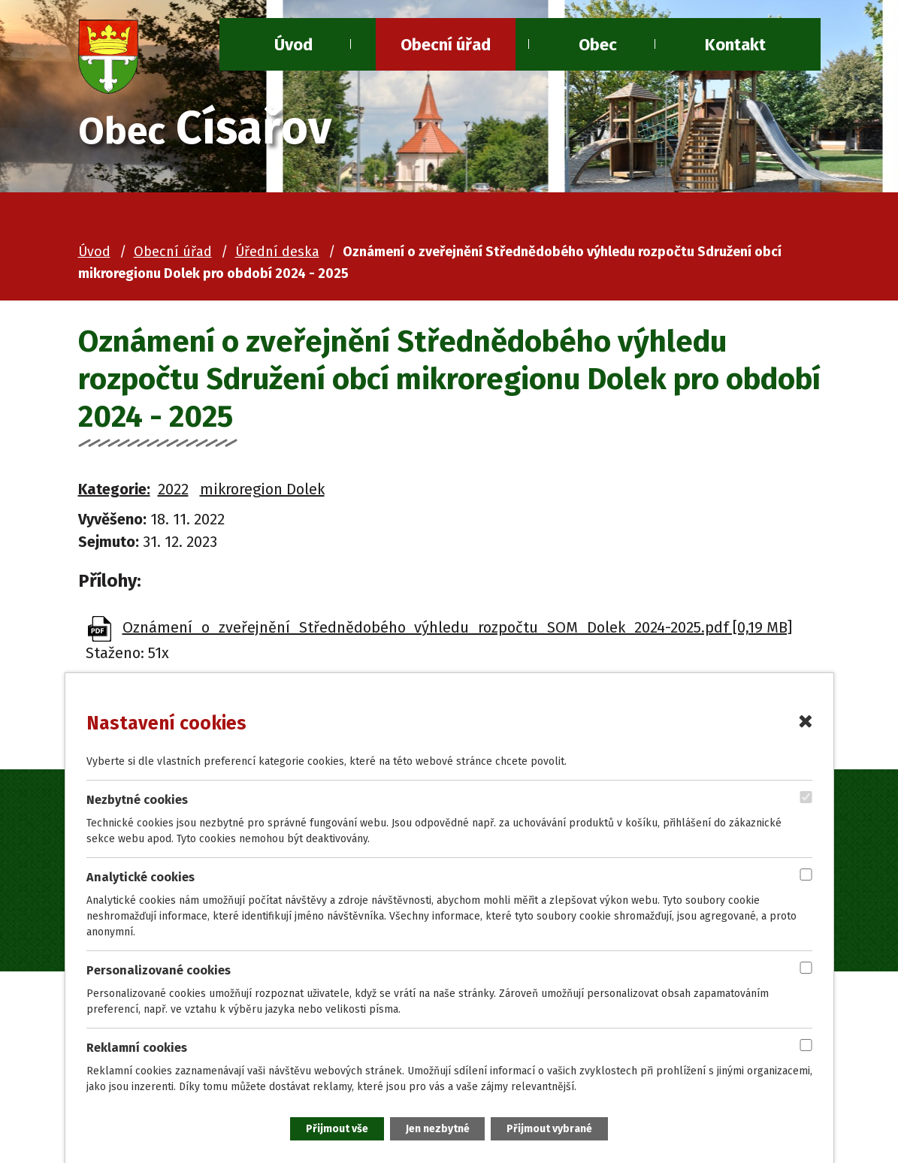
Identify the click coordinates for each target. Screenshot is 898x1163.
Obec (598, 45)
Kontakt (735, 45)
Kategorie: (114, 489)
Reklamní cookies (136, 1048)
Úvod (94, 251)
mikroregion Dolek (262, 489)
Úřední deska (277, 251)
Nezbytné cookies (137, 799)
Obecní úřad (446, 45)
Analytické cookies (140, 876)
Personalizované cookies (158, 970)
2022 (173, 489)
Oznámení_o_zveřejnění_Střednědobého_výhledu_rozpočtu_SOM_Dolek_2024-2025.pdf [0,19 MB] (457, 627)
